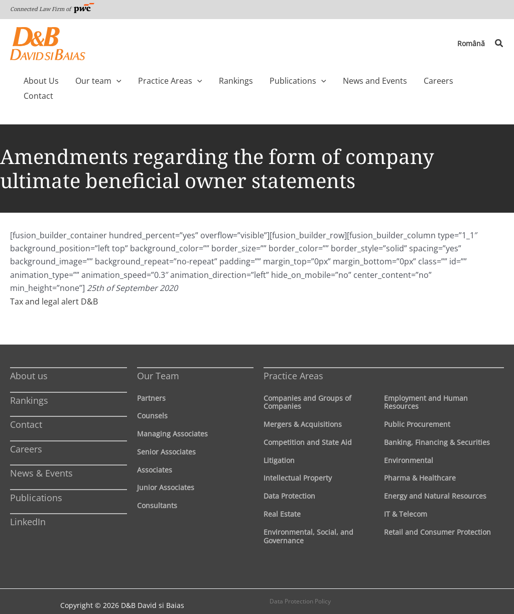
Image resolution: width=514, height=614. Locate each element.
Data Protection (289, 481)
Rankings (29, 385)
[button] (499, 43)
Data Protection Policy (300, 586)
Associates (154, 454)
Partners (151, 383)
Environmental (408, 445)
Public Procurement (417, 409)
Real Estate (282, 499)
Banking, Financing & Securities (437, 427)
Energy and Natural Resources (435, 481)
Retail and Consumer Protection (437, 517)
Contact (26, 409)
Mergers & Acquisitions (303, 409)
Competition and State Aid (308, 427)
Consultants (157, 490)
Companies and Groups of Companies (307, 387)
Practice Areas (293, 361)
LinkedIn (28, 507)
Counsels (152, 400)
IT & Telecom (405, 499)
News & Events (41, 458)
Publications (36, 483)
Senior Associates (166, 436)
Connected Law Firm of (52, 9)
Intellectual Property (298, 463)
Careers (26, 434)
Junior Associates (165, 472)
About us (29, 361)
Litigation (279, 445)
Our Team (158, 361)
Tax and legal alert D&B (54, 286)
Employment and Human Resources (426, 387)
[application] (128, 80)
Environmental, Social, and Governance (308, 521)
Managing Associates (172, 418)
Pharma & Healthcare (420, 463)
